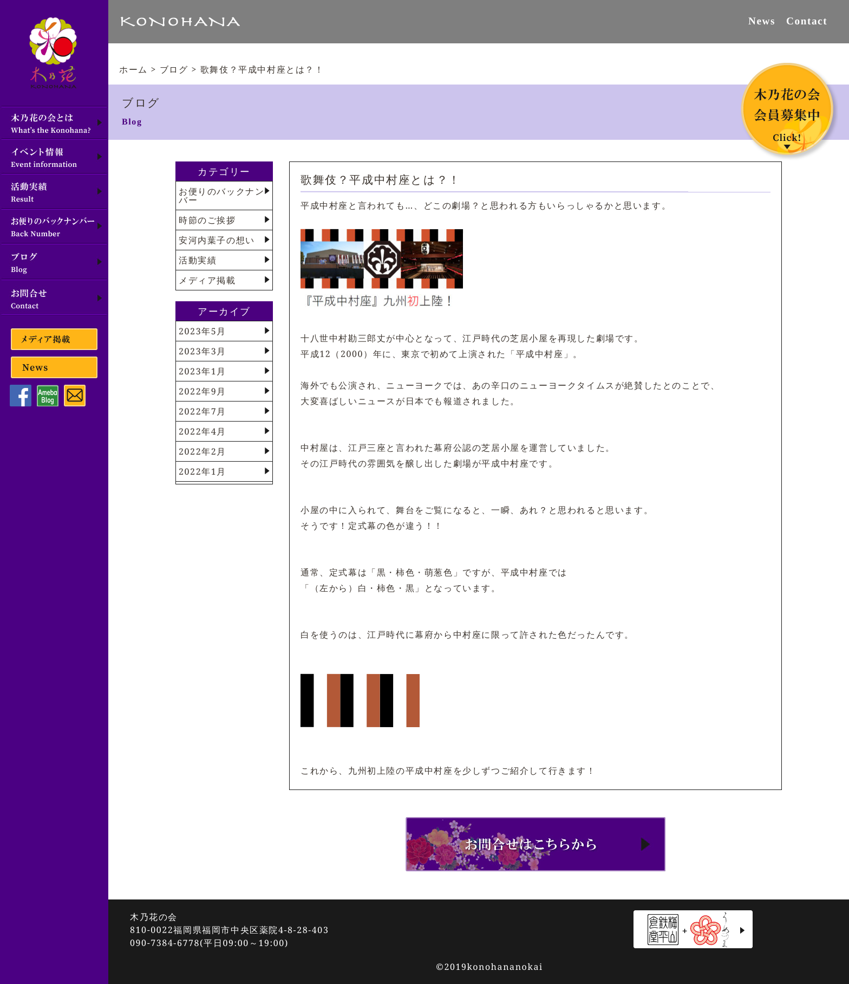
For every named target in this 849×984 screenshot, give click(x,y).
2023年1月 (202, 371)
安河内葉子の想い (217, 240)
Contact (806, 21)
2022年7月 (202, 411)
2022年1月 (202, 471)
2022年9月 (202, 391)
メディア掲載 (207, 280)
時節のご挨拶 (207, 220)
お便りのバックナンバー (221, 195)
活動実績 (198, 260)
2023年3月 (202, 351)
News (761, 21)
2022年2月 (202, 451)
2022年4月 (202, 431)
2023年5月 (202, 331)
